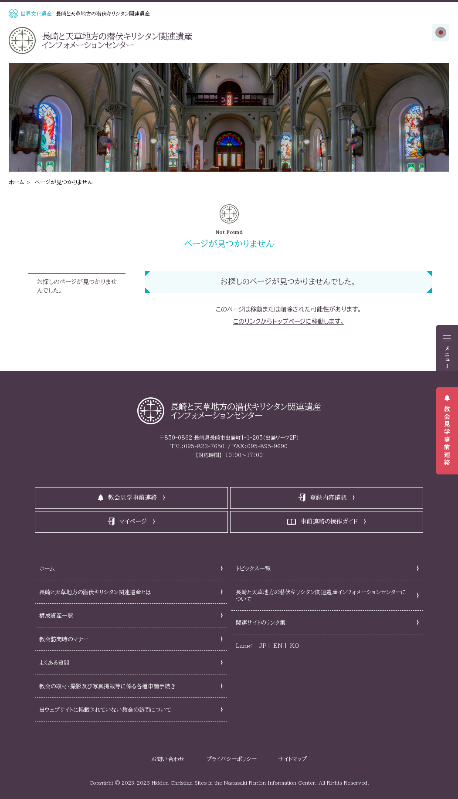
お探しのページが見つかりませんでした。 (77, 286)
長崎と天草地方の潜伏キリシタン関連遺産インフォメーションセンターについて (321, 595)
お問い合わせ (168, 759)
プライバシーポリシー (232, 759)
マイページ (133, 521)
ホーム (16, 182)
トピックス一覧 (253, 569)
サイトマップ (292, 759)
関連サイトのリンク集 (260, 623)
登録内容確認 (328, 497)
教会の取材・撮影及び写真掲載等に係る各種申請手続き (107, 686)
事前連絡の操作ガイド (329, 521)
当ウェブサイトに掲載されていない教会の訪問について (105, 710)
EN (278, 646)
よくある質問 (54, 663)
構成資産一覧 (56, 616)
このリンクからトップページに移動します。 (288, 321)
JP (262, 646)
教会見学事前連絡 (447, 436)
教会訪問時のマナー (63, 639)
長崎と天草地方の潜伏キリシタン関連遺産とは (95, 592)
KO (294, 646)
